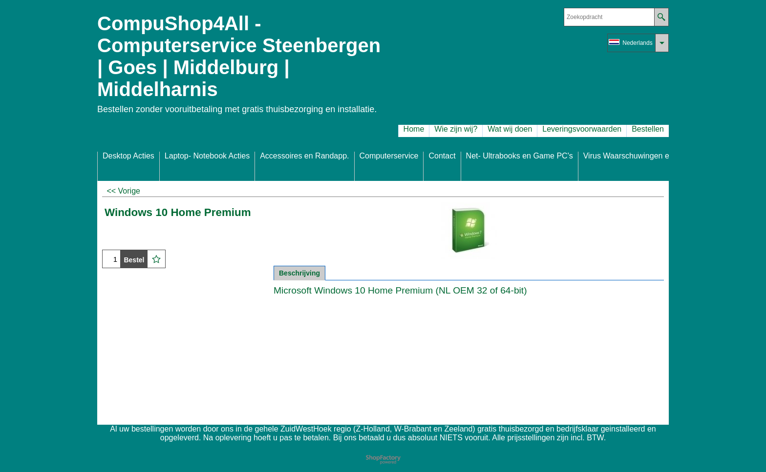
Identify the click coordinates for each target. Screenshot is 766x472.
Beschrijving (299, 273)
